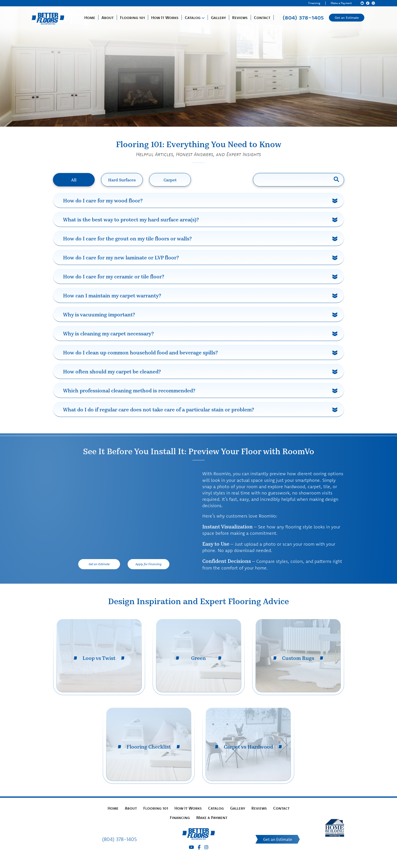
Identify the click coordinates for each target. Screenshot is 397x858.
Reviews (240, 17)
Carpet (170, 179)
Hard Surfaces (122, 179)
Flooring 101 (132, 17)
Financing (314, 3)
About (108, 17)
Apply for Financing (148, 564)
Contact (262, 17)
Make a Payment (341, 3)
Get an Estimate (347, 17)
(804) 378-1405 (303, 17)
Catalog (193, 17)
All (73, 179)
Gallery (218, 17)
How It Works (164, 17)
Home (89, 17)
